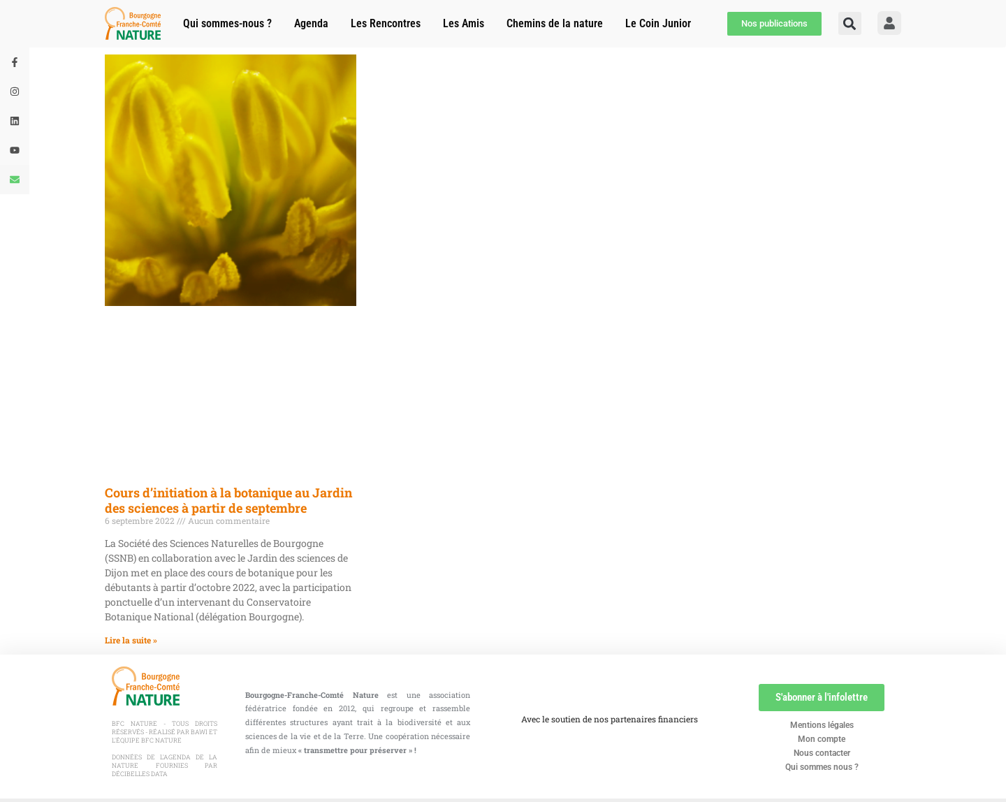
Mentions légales (822, 725)
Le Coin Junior (658, 23)
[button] (849, 23)
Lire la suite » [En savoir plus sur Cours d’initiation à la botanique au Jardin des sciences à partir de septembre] (131, 640)
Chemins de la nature (554, 23)
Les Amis (463, 23)
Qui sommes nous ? (822, 767)
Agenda (311, 23)
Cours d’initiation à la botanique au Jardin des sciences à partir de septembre (228, 500)
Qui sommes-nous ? (227, 23)
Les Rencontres (386, 23)
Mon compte (821, 739)
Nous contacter (822, 753)
